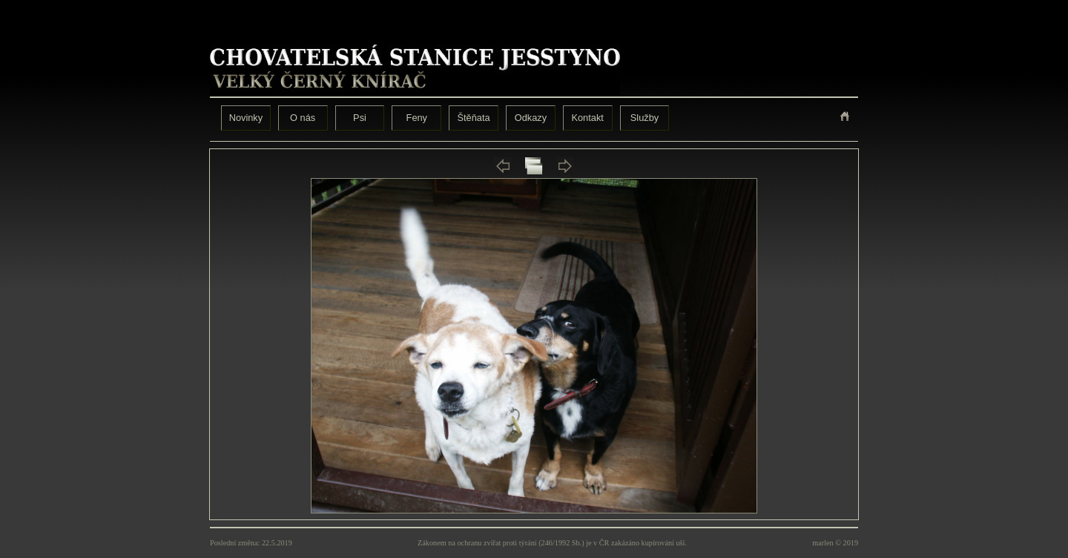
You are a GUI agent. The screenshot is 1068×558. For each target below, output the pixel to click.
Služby (644, 117)
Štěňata (474, 117)
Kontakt (587, 117)
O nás (302, 117)
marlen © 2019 (835, 543)
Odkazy (531, 117)
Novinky (246, 117)
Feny (416, 117)
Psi (359, 117)
